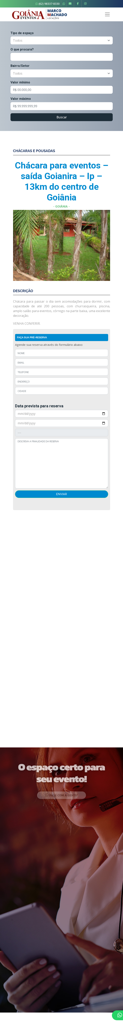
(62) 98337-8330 (47, 4)
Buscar (61, 117)
